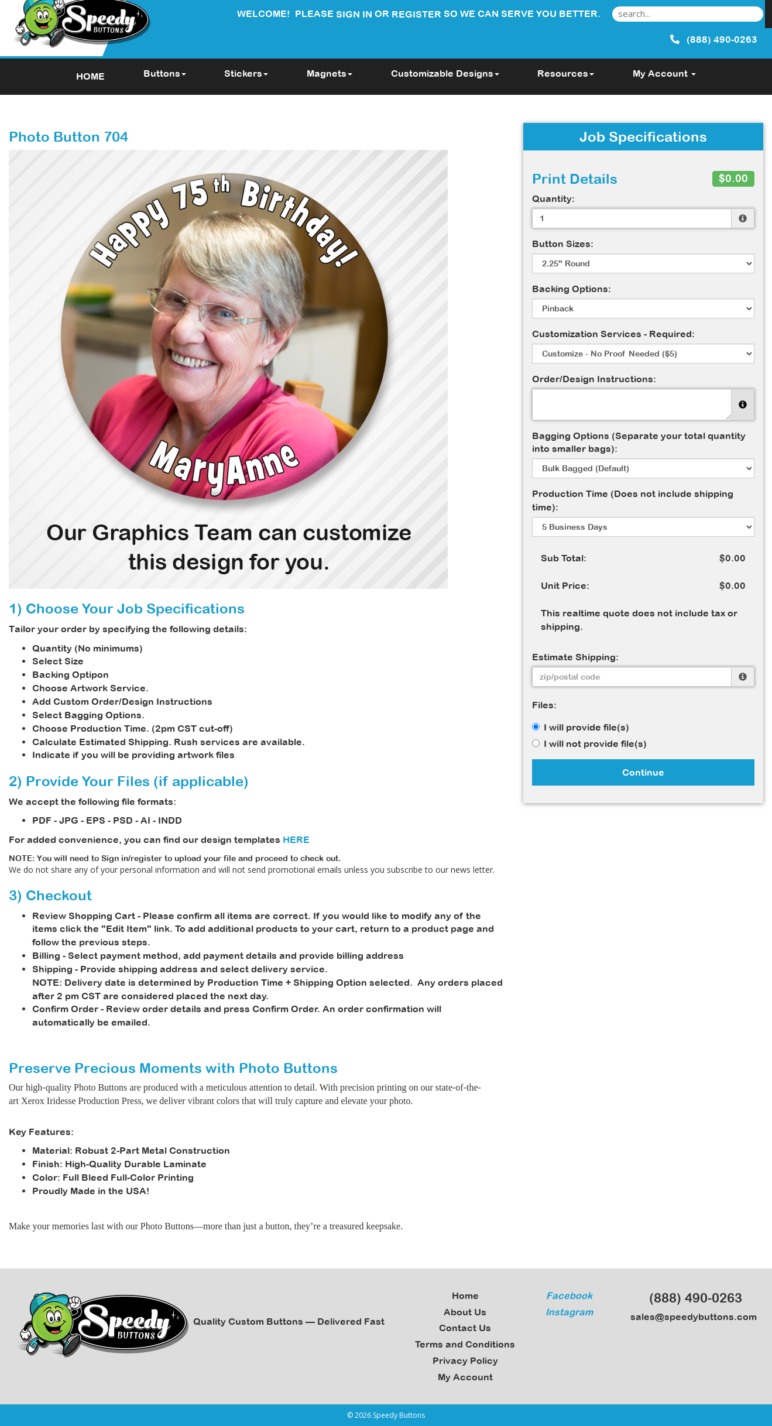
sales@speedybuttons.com (690, 1316)
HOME (90, 76)
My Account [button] (664, 73)
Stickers (246, 73)
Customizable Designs (445, 73)
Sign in (354, 14)
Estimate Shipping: (575, 657)
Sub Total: (563, 558)
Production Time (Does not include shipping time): (632, 500)
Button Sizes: (562, 243)
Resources (565, 73)
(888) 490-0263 (690, 1297)
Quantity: (553, 198)
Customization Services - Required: (613, 333)
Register (416, 14)
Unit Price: (565, 585)
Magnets (329, 73)
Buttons (164, 73)
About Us (465, 1312)
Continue (643, 772)
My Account (465, 1377)
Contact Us (465, 1327)
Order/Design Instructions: (594, 378)
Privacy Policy (465, 1360)
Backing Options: (571, 288)
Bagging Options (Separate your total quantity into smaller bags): (639, 442)
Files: (544, 705)
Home (465, 1295)
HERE (296, 839)
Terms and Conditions (465, 1344)
